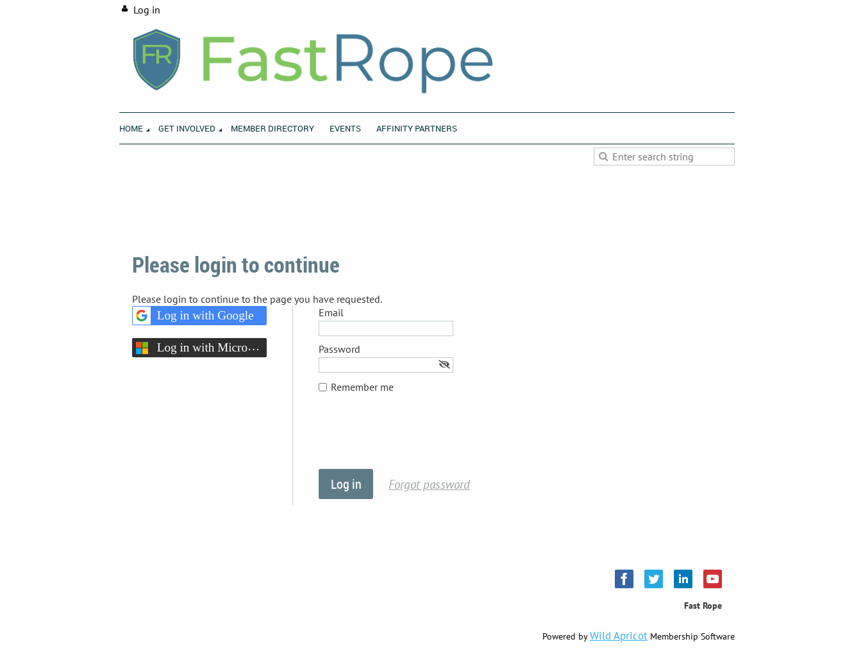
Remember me (362, 386)
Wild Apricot (619, 636)
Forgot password (429, 484)
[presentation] (416, 437)
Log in (146, 9)
